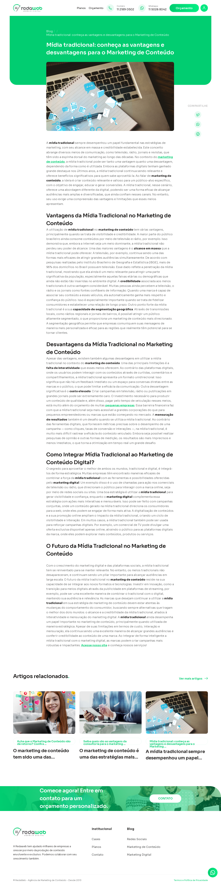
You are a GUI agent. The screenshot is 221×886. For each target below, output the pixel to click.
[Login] (204, 8)
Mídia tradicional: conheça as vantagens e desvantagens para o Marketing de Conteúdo (107, 35)
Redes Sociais (137, 839)
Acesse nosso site (94, 645)
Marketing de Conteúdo (143, 847)
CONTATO (165, 798)
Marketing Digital (139, 854)
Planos (81, 8)
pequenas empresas (119, 405)
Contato (97, 854)
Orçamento (96, 8)
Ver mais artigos (190, 678)
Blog (49, 31)
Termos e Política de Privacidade (191, 880)
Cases (96, 839)
